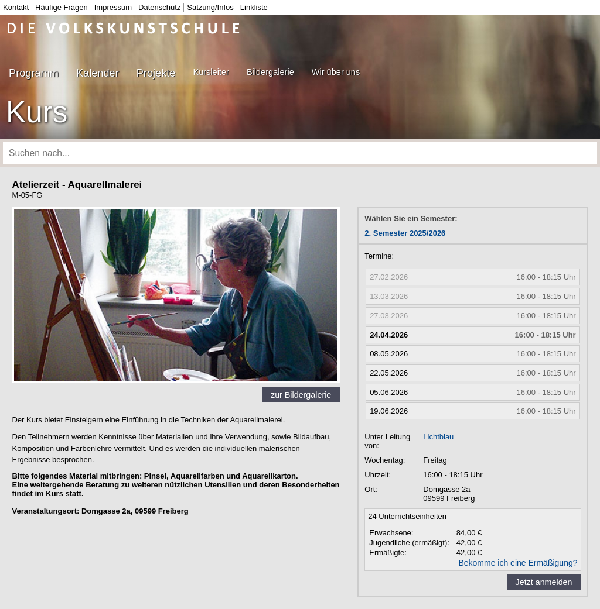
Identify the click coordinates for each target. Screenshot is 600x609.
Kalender (97, 73)
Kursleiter (211, 72)
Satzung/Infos (210, 7)
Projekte (156, 73)
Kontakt (16, 7)
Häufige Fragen (61, 7)
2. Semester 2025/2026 (404, 233)
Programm (34, 73)
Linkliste (254, 7)
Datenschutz (159, 7)
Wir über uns (336, 72)
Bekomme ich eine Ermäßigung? (517, 562)
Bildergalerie (270, 72)
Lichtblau (438, 436)
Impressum (113, 7)
